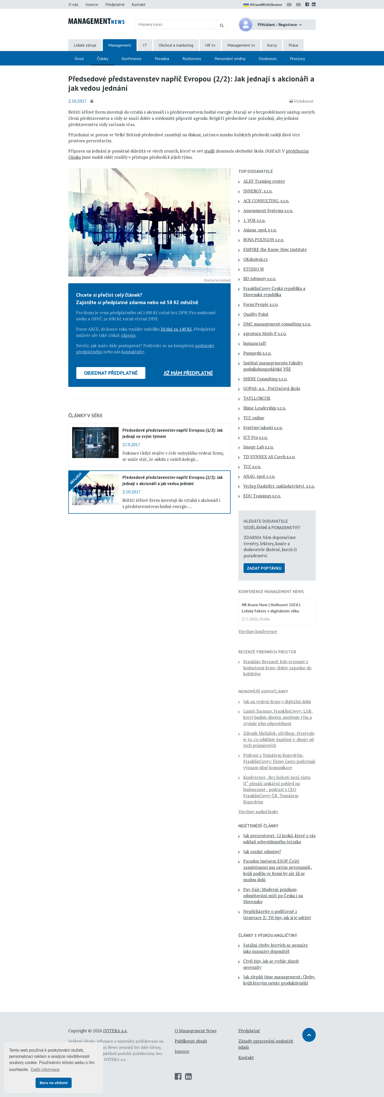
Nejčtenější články (258, 826)
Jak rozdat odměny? (262, 851)
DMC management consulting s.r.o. (277, 324)
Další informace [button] (45, 1069)
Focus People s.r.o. (260, 304)
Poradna (162, 58)
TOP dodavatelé (255, 171)
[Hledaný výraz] (175, 24)
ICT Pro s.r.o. (255, 437)
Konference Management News (271, 591)
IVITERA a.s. (115, 1031)
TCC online (253, 418)
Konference (131, 58)
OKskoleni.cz (255, 259)
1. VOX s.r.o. (254, 220)
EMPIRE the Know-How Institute (275, 249)
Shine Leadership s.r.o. (264, 408)
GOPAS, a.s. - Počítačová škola (271, 388)
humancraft (254, 343)
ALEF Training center (264, 181)
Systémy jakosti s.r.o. (263, 427)
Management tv (241, 45)
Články (102, 58)
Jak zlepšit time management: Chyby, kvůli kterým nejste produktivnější (279, 980)
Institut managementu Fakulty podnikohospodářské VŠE (273, 366)
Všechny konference (257, 631)
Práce (293, 45)
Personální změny (229, 58)
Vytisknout (301, 101)
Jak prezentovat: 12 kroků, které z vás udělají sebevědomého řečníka (279, 839)
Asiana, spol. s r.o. (260, 230)
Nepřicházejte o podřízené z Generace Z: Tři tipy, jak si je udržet (277, 914)
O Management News (195, 1031)
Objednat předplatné (111, 373)
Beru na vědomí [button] (54, 1083)
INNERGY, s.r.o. (257, 191)
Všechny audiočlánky (258, 812)
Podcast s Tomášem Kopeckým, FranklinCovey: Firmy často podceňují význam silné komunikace (279, 761)
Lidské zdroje (85, 45)
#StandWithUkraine (262, 5)
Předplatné (114, 4)
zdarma (128, 335)
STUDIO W (253, 269)
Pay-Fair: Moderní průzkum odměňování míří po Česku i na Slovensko (273, 896)
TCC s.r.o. (252, 466)
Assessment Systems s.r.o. (268, 210)
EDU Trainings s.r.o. (262, 496)
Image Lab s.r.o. (258, 447)
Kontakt (139, 4)
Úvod (79, 58)
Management (119, 45)
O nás (73, 4)
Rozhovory (191, 58)
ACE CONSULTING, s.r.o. (266, 201)
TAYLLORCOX (256, 398)
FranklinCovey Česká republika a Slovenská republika (274, 291)
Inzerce (92, 4)
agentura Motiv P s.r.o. (265, 333)
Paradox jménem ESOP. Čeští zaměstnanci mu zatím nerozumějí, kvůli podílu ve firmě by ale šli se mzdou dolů (277, 870)
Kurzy (272, 45)
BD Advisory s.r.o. (259, 278)
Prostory (297, 58)
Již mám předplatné (188, 373)
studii (209, 151)
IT (145, 45)
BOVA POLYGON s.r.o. (263, 240)
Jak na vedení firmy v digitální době (277, 701)
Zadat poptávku (264, 568)
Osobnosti (268, 58)
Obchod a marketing (176, 45)
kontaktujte (133, 352)
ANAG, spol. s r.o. (259, 476)
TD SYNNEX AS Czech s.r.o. (269, 457)
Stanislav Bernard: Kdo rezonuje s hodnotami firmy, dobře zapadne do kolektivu (277, 668)
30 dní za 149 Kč (176, 329)
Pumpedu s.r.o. (257, 353)
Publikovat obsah (191, 1041)
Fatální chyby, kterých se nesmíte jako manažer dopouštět (275, 948)
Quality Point (256, 314)
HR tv (210, 45)
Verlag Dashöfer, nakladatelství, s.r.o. (279, 486)
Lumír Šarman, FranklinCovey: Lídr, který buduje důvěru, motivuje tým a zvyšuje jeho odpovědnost (278, 717)
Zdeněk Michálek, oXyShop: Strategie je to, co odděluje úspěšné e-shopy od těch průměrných (279, 739)
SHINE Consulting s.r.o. (265, 379)
